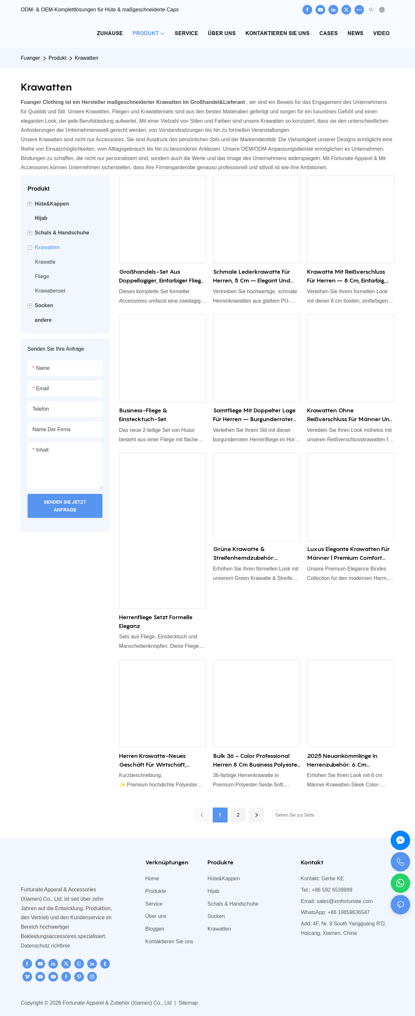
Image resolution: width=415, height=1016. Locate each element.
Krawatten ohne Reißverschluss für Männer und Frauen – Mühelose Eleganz (350, 415)
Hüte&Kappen (224, 878)
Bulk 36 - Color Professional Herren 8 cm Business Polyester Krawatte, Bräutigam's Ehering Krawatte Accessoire (256, 760)
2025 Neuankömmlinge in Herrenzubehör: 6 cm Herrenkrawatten (342, 760)
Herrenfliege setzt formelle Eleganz (156, 621)
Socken (216, 916)
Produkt (57, 58)
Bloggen (154, 929)
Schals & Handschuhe (233, 904)
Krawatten (86, 58)
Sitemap (187, 1003)
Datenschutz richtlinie (45, 945)
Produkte (155, 891)
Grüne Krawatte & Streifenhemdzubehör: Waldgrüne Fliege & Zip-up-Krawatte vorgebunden (252, 554)
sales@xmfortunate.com (345, 901)
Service (153, 904)
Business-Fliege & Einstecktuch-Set (143, 414)
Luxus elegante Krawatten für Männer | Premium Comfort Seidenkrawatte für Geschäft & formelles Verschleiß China (348, 554)
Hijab (213, 891)
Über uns (155, 916)
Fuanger (30, 58)
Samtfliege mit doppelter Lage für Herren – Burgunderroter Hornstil (254, 415)
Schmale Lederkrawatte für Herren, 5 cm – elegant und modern (251, 276)
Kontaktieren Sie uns (169, 941)
